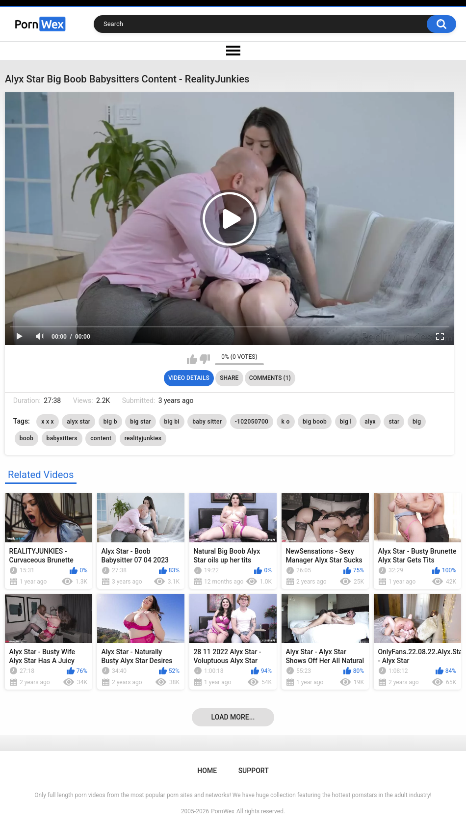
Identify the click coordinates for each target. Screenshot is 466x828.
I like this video (192, 359)
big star (140, 421)
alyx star (78, 421)
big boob (315, 421)
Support (253, 771)
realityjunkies (143, 438)
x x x (47, 421)
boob (26, 438)
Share (229, 377)
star (393, 421)
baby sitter (207, 421)
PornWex (222, 811)
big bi (172, 421)
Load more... (233, 717)
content (100, 438)
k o (286, 421)
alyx (370, 421)
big (417, 421)
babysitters (62, 438)
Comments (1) (270, 377)
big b (110, 421)
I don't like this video (205, 359)
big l (346, 421)
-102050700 (251, 421)
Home (207, 771)
